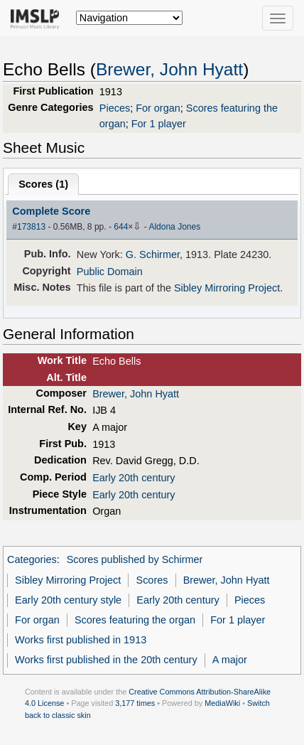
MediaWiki (222, 703)
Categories (32, 559)
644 (121, 227)
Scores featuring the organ (135, 620)
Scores (152, 580)
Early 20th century (133, 477)
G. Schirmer (153, 254)
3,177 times (135, 703)
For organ (158, 108)
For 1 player (158, 123)
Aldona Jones (174, 227)
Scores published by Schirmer (135, 559)
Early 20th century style (68, 600)
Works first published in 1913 (80, 639)
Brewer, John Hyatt (169, 69)
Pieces (114, 108)
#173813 (28, 227)
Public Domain (110, 271)
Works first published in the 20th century (106, 659)
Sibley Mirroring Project (227, 288)
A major (229, 659)
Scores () (43, 184)
